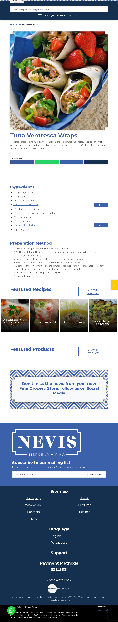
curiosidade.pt (101, 610)
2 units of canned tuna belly (26, 204)
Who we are (33, 505)
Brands (84, 498)
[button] (22, 162)
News (33, 518)
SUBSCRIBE (96, 474)
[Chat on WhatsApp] (11, 610)
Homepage (33, 498)
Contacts (33, 512)
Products (84, 505)
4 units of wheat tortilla (24, 225)
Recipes (18, 24)
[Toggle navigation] (59, 16)
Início (12, 24)
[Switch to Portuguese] (59, 542)
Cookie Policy (31, 607)
